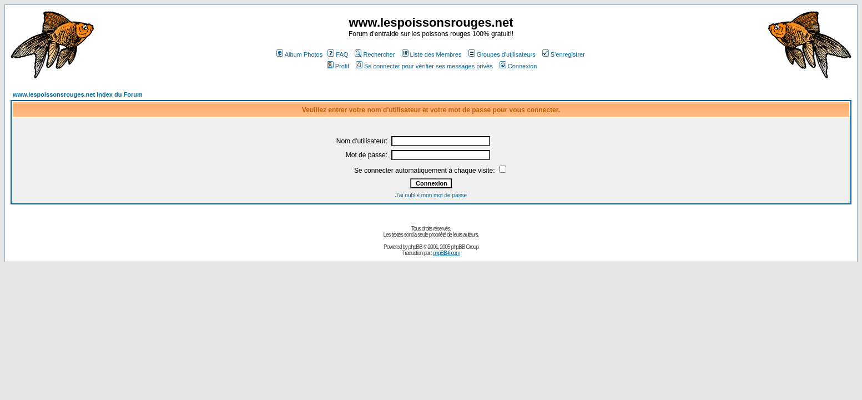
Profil (338, 66)
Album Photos (299, 54)
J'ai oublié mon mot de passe (431, 195)
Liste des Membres (432, 54)
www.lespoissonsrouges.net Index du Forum (78, 94)
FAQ (337, 54)
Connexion (518, 66)
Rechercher (375, 54)
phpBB (415, 247)
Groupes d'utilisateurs (502, 54)
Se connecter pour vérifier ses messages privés (424, 66)
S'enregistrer (563, 54)
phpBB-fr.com (446, 253)
